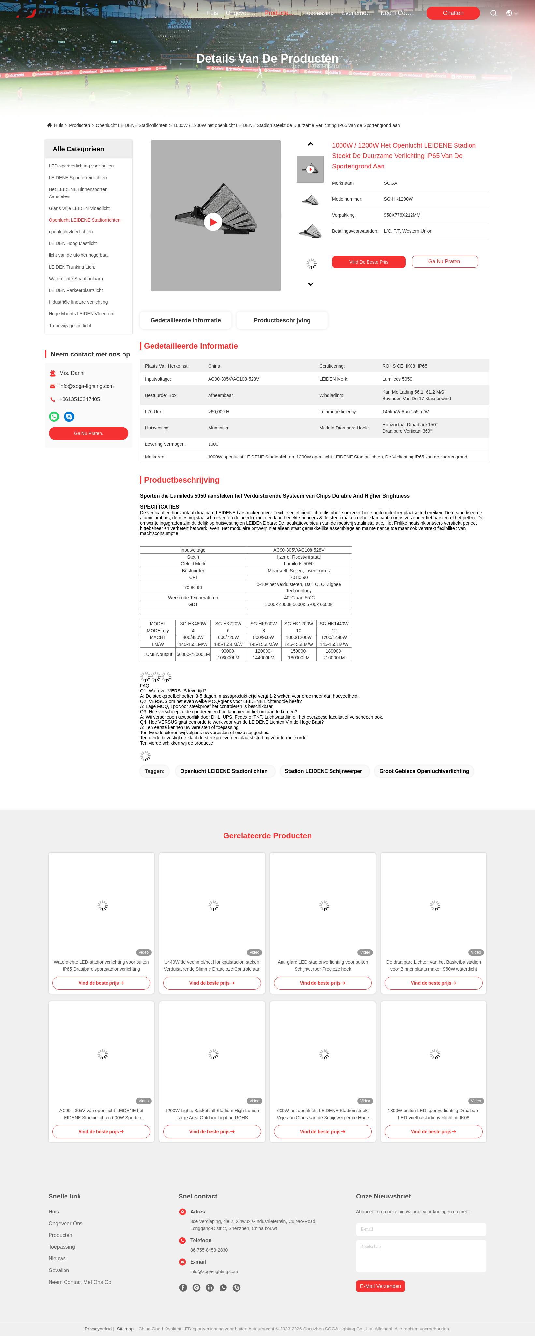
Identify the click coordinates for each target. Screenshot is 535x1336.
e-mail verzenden (380, 1286)
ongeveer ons (241, 13)
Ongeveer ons (65, 1223)
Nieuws (57, 1258)
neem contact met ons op (396, 13)
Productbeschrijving (282, 320)
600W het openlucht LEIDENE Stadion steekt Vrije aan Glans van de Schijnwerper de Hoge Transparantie (323, 1114)
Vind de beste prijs (370, 262)
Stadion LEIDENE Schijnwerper (323, 771)
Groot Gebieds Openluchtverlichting (424, 771)
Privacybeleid (98, 1328)
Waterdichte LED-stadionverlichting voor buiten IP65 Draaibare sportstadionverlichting (101, 965)
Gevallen (59, 1270)
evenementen (357, 13)
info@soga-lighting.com (86, 386)
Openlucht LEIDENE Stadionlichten (131, 125)
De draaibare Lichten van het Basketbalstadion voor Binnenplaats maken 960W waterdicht (433, 965)
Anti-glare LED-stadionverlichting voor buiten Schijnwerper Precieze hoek (323, 965)
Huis (212, 13)
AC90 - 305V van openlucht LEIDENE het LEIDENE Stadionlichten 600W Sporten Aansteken (101, 1114)
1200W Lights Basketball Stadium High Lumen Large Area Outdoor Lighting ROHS (212, 1114)
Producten (79, 125)
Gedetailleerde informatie (186, 320)
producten (280, 13)
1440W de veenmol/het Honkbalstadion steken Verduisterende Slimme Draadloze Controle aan (212, 965)
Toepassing (62, 1247)
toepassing (319, 13)
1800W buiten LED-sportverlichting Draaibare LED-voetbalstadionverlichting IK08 (434, 1114)
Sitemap (125, 1328)
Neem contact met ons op (80, 1282)
